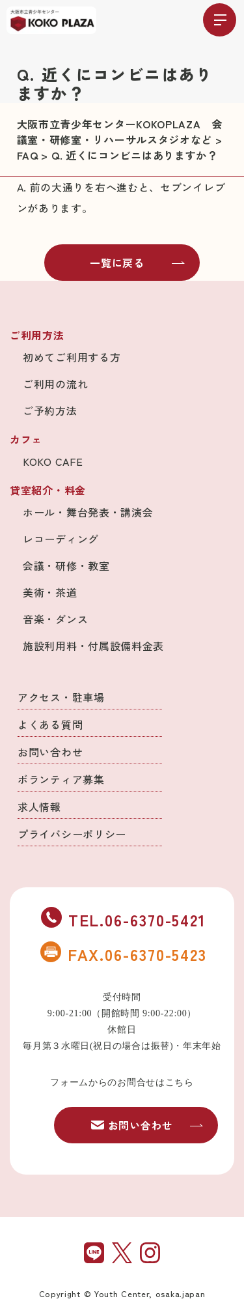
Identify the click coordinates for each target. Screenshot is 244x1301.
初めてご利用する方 (71, 357)
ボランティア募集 (61, 779)
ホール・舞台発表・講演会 (88, 512)
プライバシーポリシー (72, 834)
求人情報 (39, 806)
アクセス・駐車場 (61, 697)
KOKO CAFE (53, 461)
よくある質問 (50, 724)
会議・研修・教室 (66, 565)
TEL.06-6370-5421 (123, 919)
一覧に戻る (137, 262)
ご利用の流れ (55, 384)
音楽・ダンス (55, 619)
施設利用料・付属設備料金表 (93, 645)
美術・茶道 (50, 592)
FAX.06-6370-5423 (123, 953)
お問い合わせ (50, 752)
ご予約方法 (50, 410)
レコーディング (61, 539)
